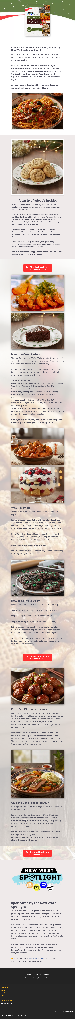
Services (4, 993)
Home (3, 990)
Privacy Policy (37, 978)
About (3, 995)
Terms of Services (21, 1015)
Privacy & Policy (7, 1015)
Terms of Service (24, 978)
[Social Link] (2, 1004)
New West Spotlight (37, 958)
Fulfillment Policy (51, 978)
